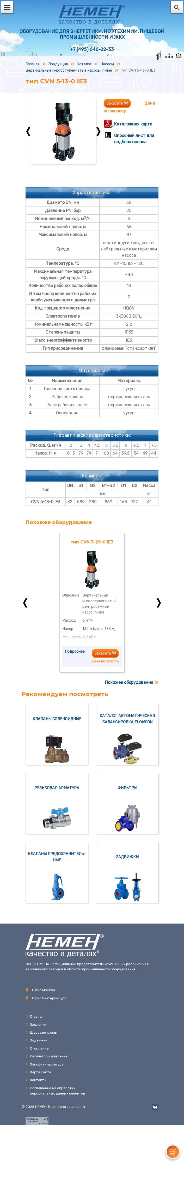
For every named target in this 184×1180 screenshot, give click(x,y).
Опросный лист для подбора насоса (134, 138)
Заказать (117, 103)
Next (98, 131)
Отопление (37, 1048)
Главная (35, 1016)
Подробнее (75, 651)
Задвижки (127, 857)
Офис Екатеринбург (49, 998)
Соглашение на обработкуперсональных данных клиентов (55, 1090)
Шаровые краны (41, 1032)
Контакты (36, 1080)
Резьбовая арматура (56, 788)
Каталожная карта (133, 124)
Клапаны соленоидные (57, 719)
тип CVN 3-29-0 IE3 (92, 542)
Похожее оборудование (131, 682)
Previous (28, 131)
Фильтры (127, 788)
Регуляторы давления (47, 1056)
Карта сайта (38, 1072)
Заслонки (36, 1024)
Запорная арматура (45, 1064)
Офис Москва (43, 990)
